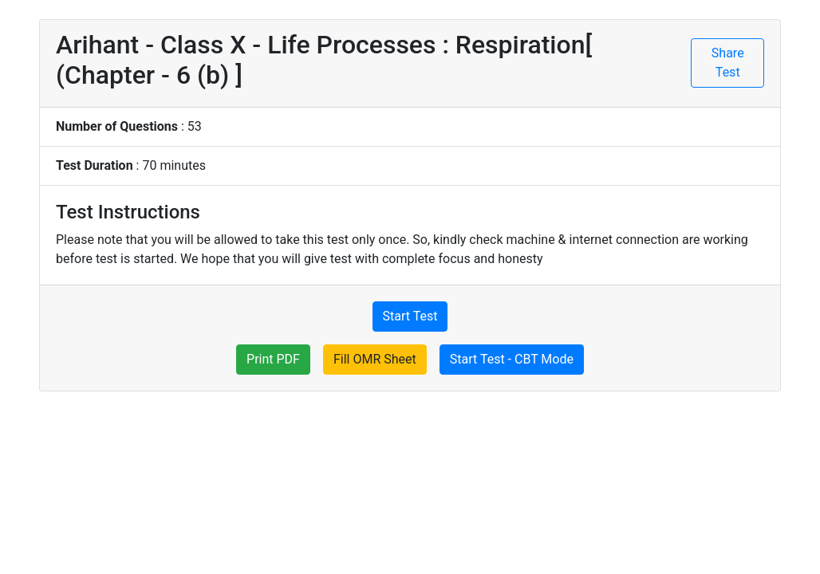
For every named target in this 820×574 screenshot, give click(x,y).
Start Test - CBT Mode (512, 359)
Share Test (728, 62)
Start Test (410, 316)
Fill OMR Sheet (374, 359)
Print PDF (273, 359)
